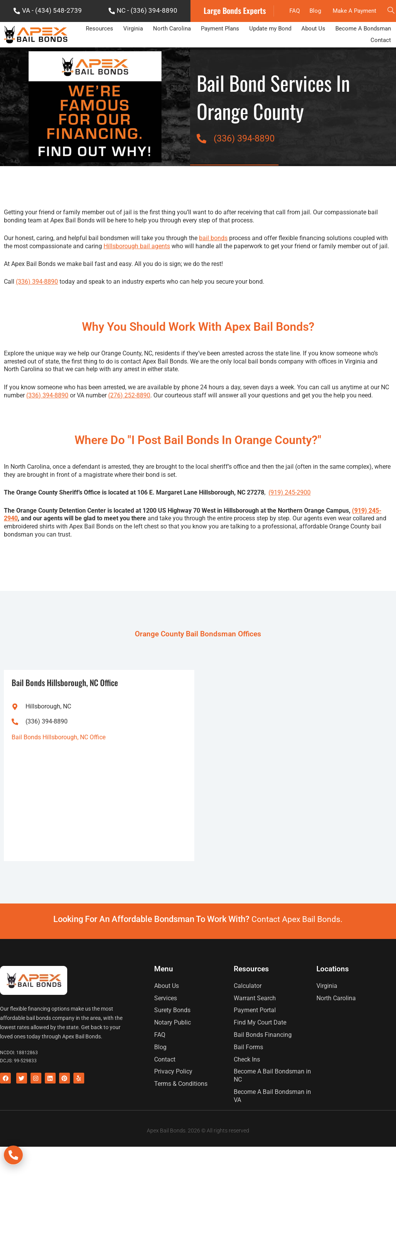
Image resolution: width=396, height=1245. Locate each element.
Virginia (133, 53)
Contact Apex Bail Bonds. (297, 942)
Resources (99, 53)
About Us (313, 53)
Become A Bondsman (363, 53)
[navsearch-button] (390, 23)
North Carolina (172, 53)
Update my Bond (270, 53)
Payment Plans (220, 53)
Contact (381, 64)
